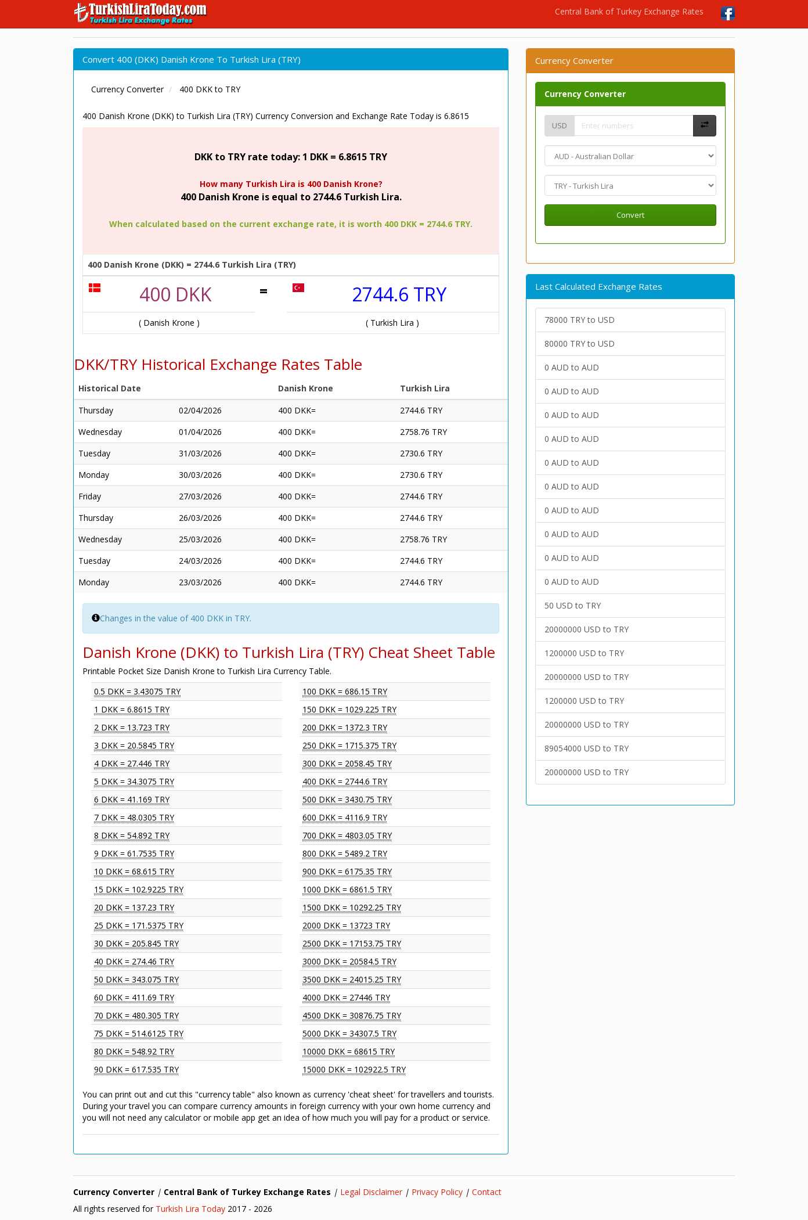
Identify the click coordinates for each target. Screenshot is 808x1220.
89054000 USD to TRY (586, 748)
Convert (630, 215)
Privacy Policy (437, 1191)
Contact (487, 1191)
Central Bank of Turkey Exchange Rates (629, 11)
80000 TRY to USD (579, 343)
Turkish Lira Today (190, 1208)
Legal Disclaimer (371, 1191)
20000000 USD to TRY (586, 629)
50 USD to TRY (572, 605)
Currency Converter (585, 93)
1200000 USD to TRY (584, 652)
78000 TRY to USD (579, 319)
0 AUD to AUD (571, 367)
